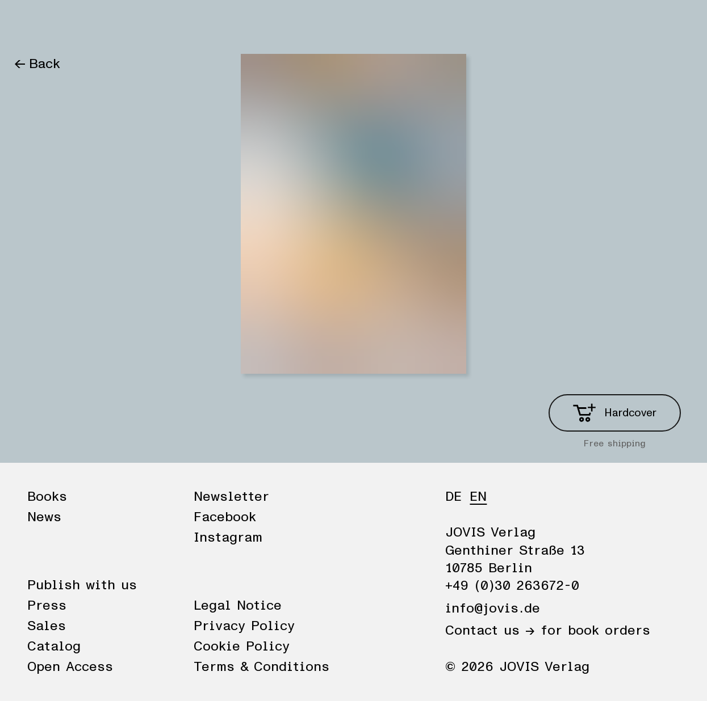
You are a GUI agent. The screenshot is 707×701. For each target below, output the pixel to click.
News (83, 24)
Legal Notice (238, 606)
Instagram (228, 537)
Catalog (54, 646)
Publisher (143, 24)
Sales (46, 626)
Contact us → (490, 630)
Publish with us (82, 585)
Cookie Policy (242, 646)
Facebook (225, 517)
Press (46, 606)
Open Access (70, 667)
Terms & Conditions (261, 667)
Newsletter (231, 497)
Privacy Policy (244, 626)
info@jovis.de (492, 608)
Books (33, 24)
